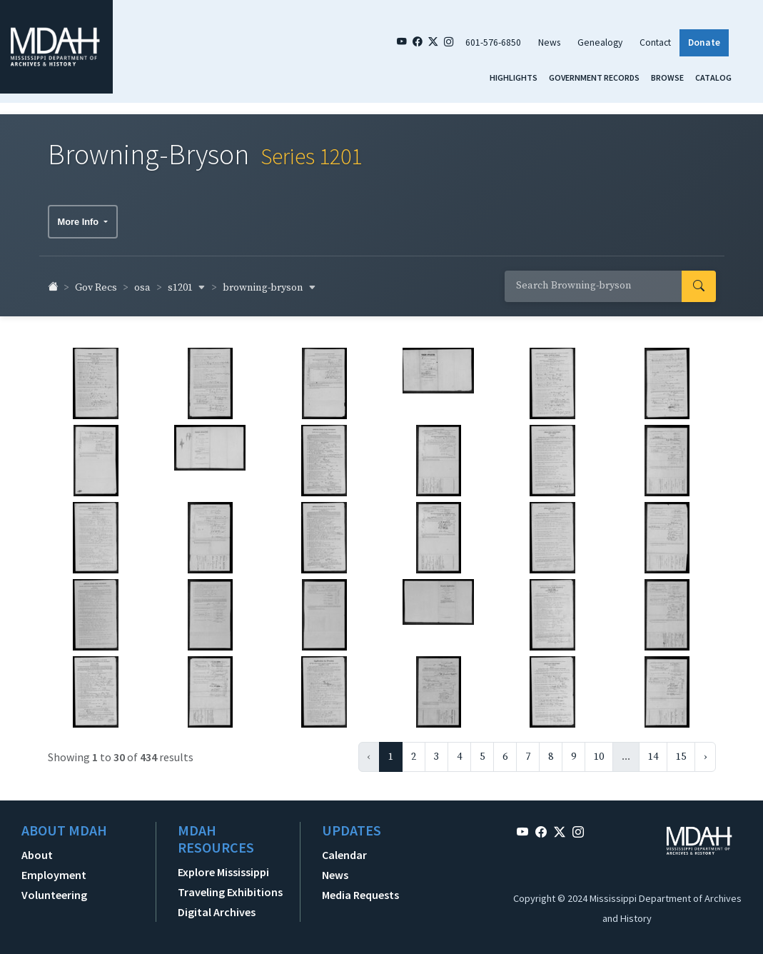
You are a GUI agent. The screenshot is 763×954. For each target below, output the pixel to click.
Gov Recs (96, 281)
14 (653, 749)
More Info (79, 214)
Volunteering (54, 887)
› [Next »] (705, 749)
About (37, 847)
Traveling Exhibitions (230, 885)
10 (599, 749)
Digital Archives (217, 905)
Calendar (344, 847)
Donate (704, 42)
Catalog (713, 77)
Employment (53, 867)
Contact (655, 42)
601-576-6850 (493, 42)
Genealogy (599, 42)
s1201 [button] (187, 280)
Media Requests (360, 887)
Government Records (594, 77)
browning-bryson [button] (269, 280)
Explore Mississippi (223, 865)
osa (142, 281)
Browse (667, 77)
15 (681, 749)
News (549, 42)
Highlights (513, 77)
